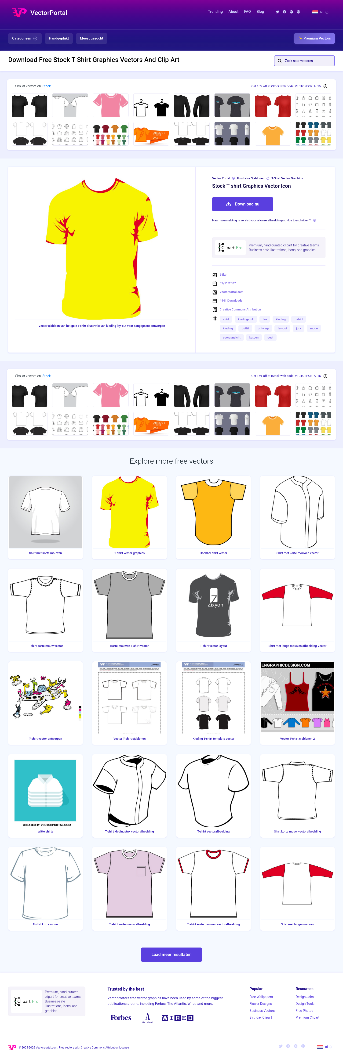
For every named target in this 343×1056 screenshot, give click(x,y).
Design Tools (305, 1004)
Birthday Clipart (260, 1017)
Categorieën (25, 38)
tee (265, 319)
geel (270, 337)
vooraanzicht (232, 337)
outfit (245, 328)
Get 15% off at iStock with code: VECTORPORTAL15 (286, 86)
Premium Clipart (307, 1017)
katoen (254, 337)
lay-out (282, 328)
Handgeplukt (59, 38)
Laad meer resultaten (171, 954)
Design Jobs (305, 997)
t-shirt (299, 319)
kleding (281, 319)
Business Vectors (262, 1011)
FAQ (247, 11)
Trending (215, 11)
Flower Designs (260, 1004)
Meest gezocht (91, 38)
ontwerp (263, 328)
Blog (260, 11)
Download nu (242, 204)
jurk (298, 328)
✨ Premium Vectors (314, 38)
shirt (226, 319)
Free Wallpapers (261, 997)
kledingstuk (246, 319)
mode (314, 328)
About (233, 11)
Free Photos (304, 1011)
